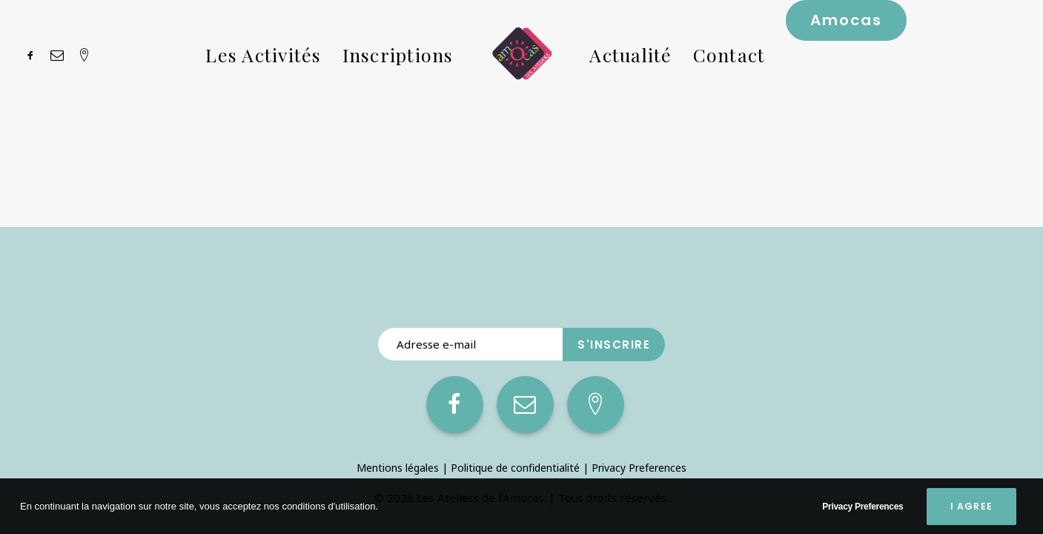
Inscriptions (398, 54)
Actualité (630, 54)
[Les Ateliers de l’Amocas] (522, 54)
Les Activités (263, 54)
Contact (729, 54)
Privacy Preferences (639, 468)
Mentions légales (398, 468)
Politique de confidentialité (515, 468)
